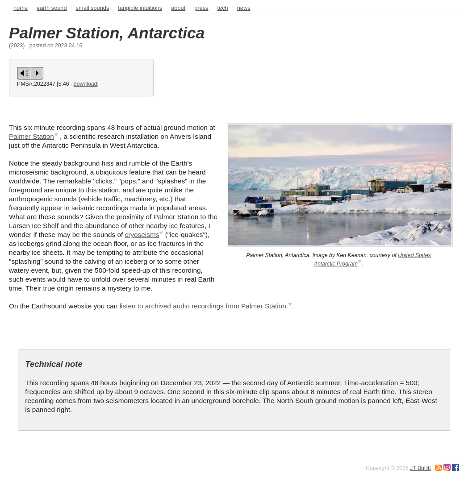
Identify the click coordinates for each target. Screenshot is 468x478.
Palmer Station (31, 136)
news (244, 7)
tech (222, 7)
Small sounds (92, 7)
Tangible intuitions (140, 7)
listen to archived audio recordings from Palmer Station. (204, 306)
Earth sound (52, 7)
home (20, 7)
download (85, 84)
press (201, 7)
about (178, 7)
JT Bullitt (420, 468)
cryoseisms (142, 234)
